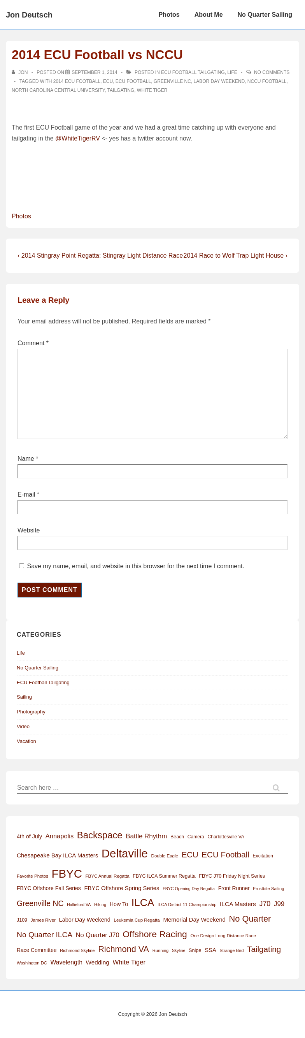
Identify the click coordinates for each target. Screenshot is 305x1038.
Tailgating (121, 90)
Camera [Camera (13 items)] (196, 837)
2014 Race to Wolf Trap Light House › (235, 255)
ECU (108, 81)
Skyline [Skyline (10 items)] (178, 950)
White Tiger (152, 90)
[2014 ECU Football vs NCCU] (94, 72)
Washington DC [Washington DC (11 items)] (32, 963)
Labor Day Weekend (219, 81)
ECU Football (133, 81)
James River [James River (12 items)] (43, 920)
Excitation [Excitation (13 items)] (263, 856)
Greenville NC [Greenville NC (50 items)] (40, 903)
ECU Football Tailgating (193, 72)
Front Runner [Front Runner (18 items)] (234, 888)
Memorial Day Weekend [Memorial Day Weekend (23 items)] (194, 919)
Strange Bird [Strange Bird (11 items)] (231, 950)
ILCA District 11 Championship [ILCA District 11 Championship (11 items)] (187, 904)
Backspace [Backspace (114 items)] (100, 835)
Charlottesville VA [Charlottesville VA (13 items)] (225, 837)
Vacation (26, 741)
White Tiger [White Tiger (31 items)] (128, 962)
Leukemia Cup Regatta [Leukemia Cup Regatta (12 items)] (137, 920)
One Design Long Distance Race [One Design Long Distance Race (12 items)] (223, 935)
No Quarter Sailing (265, 14)
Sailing (24, 697)
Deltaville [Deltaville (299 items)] (125, 853)
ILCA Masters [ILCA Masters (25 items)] (238, 904)
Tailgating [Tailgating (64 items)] (264, 949)
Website (29, 530)
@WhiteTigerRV (77, 138)
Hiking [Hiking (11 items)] (100, 904)
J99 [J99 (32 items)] (279, 904)
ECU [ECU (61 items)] (190, 854)
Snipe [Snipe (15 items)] (195, 950)
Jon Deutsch (29, 15)
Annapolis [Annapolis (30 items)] (60, 836)
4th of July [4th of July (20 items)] (29, 836)
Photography (31, 712)
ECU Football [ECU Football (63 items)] (225, 854)
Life (232, 72)
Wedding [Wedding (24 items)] (97, 962)
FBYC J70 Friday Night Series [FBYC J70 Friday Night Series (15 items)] (232, 876)
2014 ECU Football (76, 81)
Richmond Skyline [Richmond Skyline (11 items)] (77, 950)
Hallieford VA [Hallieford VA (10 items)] (79, 904)
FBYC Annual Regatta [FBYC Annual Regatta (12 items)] (107, 876)
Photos (168, 14)
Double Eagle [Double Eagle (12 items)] (164, 856)
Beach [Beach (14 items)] (177, 837)
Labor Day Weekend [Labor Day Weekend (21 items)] (84, 920)
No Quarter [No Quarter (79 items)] (250, 919)
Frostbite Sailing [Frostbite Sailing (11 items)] (268, 888)
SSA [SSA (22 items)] (210, 950)
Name (26, 458)
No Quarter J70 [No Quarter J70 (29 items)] (97, 934)
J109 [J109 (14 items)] (22, 920)
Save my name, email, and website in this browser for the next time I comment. (135, 566)
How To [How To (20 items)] (119, 904)
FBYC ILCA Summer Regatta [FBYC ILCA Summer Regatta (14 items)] (164, 876)
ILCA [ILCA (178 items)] (142, 902)
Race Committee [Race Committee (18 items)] (37, 950)
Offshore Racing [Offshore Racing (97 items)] (155, 934)
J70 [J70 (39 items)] (264, 904)
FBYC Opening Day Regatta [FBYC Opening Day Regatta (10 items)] (189, 888)
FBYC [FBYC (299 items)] (67, 873)
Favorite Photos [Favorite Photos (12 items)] (32, 876)
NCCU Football (267, 81)
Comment (33, 343)
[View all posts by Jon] (20, 72)
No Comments (271, 72)
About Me (209, 14)
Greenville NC (172, 81)
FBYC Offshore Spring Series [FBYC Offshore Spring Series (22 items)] (122, 888)
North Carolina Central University (58, 90)
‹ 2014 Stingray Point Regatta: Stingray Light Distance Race (100, 255)
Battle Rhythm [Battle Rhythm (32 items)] (146, 836)
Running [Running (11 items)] (160, 950)
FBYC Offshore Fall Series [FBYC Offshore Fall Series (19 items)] (49, 888)
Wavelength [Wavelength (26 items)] (66, 962)
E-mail (26, 494)
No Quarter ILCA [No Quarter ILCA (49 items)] (44, 935)
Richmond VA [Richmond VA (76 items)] (123, 949)
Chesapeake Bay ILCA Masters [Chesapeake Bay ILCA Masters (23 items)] (57, 855)
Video (23, 726)
